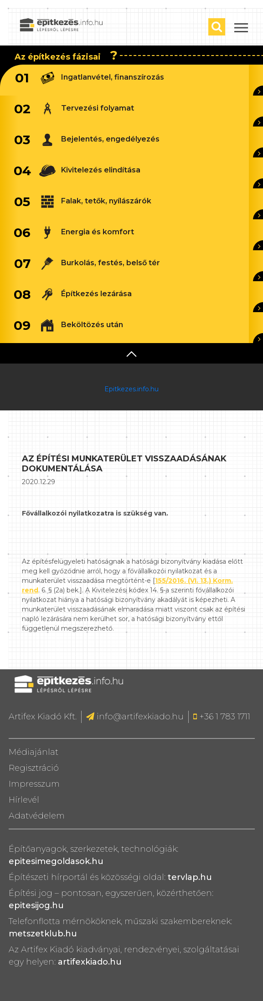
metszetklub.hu (43, 934)
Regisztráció (34, 768)
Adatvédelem (37, 816)
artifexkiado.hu (90, 962)
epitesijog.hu (36, 905)
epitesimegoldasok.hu (56, 861)
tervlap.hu (190, 877)
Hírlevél (24, 800)
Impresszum (34, 784)
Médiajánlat (33, 752)
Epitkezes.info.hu (131, 389)
